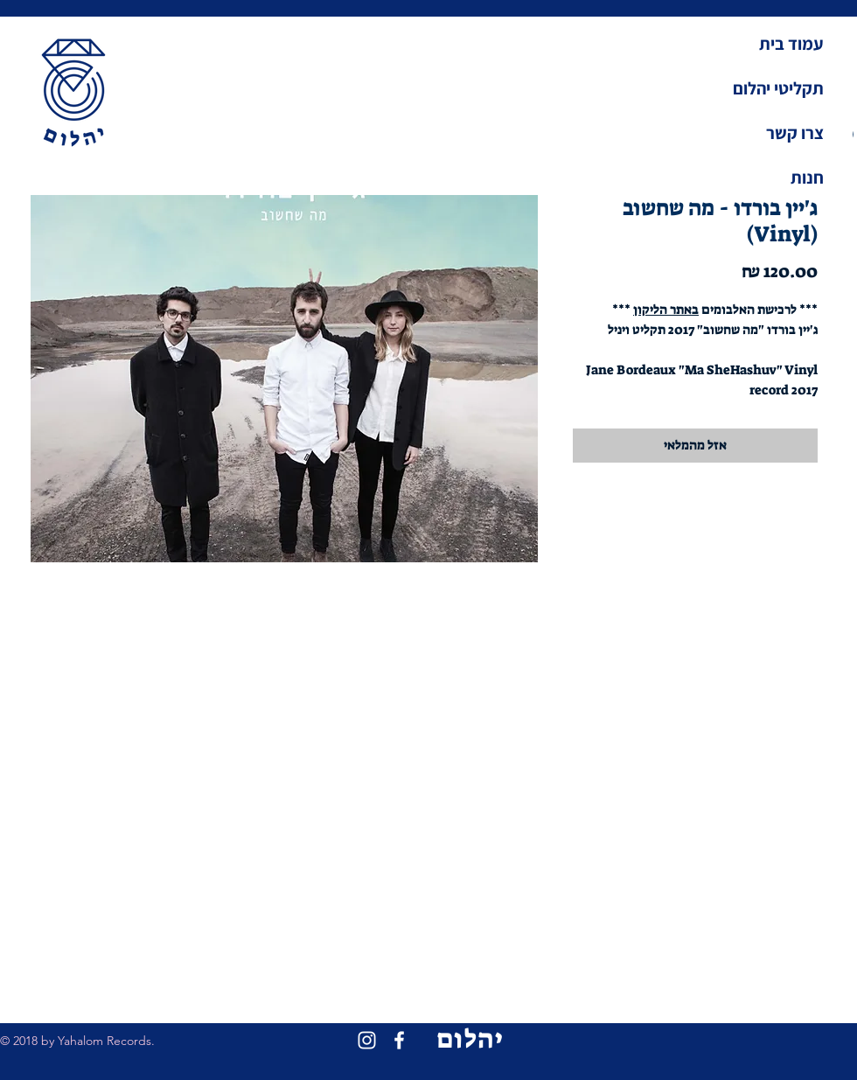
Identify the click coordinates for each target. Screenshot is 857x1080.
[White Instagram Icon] (367, 1040)
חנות (807, 177)
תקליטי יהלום (778, 88)
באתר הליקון (666, 309)
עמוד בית (791, 43)
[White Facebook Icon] (399, 1040)
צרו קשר (795, 133)
